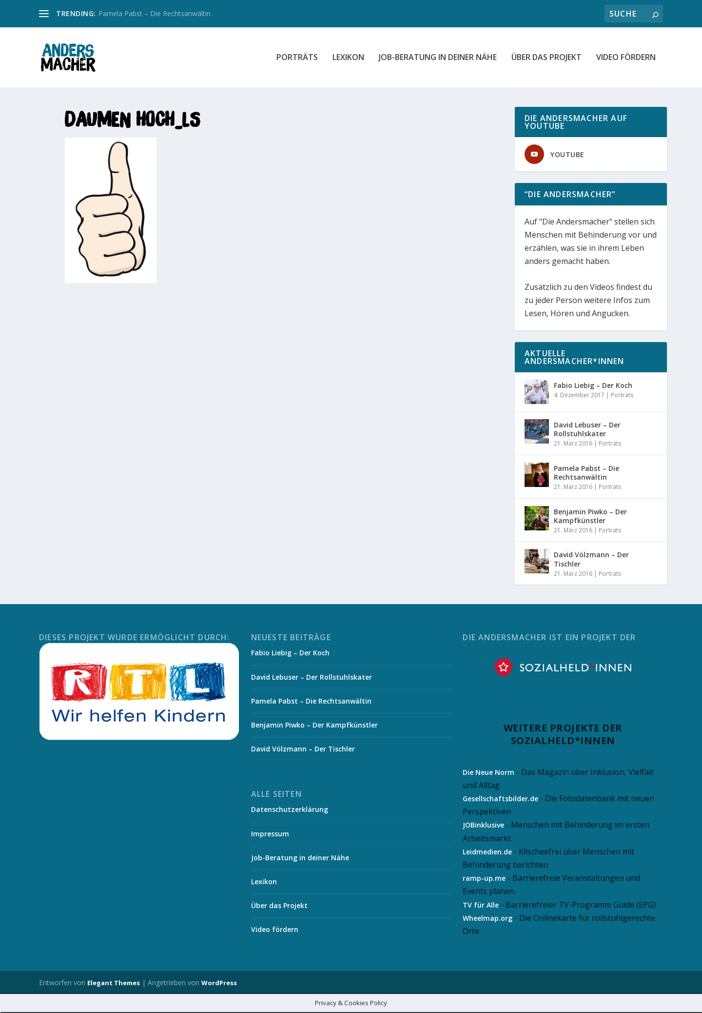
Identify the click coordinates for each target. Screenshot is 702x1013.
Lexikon (348, 58)
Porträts (297, 58)
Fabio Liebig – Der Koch (593, 385)
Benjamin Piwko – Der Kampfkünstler (590, 516)
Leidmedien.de (487, 852)
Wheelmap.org (487, 918)
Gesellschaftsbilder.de (500, 799)
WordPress (219, 983)
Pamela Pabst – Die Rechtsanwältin (154, 13)
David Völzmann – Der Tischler (591, 560)
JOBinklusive (483, 826)
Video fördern (626, 58)
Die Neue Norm (488, 772)
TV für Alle (481, 905)
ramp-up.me (484, 878)
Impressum (270, 834)
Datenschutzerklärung (289, 810)
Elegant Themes (113, 983)
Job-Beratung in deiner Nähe (438, 58)
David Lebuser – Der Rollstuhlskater (587, 430)
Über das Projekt (546, 58)
